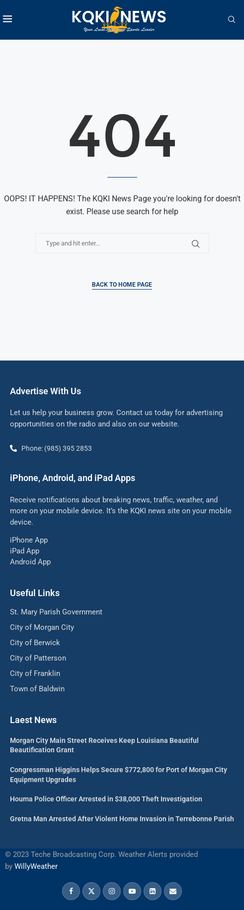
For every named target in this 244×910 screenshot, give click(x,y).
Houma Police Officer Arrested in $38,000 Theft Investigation (106, 799)
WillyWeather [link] (36, 866)
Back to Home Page (122, 284)
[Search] (232, 20)
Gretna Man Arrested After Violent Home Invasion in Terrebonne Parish (122, 819)
